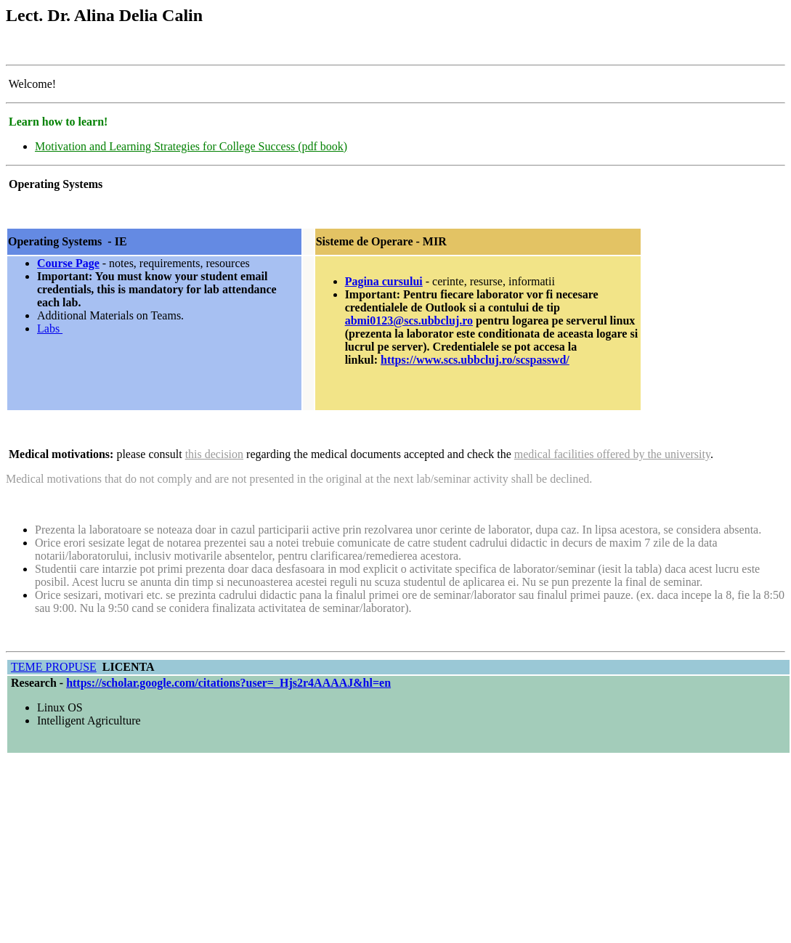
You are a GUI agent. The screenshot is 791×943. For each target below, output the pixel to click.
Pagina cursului (384, 281)
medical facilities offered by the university (612, 454)
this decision (214, 454)
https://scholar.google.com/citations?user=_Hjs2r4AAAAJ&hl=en (228, 683)
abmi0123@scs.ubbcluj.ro (409, 320)
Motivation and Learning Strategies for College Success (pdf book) (191, 146)
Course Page (68, 263)
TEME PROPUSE (54, 667)
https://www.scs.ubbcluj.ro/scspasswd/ (475, 360)
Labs (49, 328)
